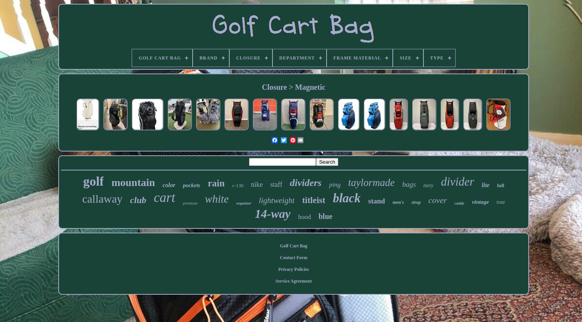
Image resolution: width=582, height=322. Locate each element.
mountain (133, 182)
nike (257, 184)
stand (376, 201)
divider (457, 181)
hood (304, 216)
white (217, 199)
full (500, 185)
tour (500, 202)
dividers (306, 182)
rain (216, 183)
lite (485, 185)
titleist (313, 200)
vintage (480, 202)
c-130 (238, 185)
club (138, 200)
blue (326, 216)
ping (335, 184)
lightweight (277, 200)
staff (276, 184)
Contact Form (293, 257)
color (169, 185)
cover (437, 200)
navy (428, 185)
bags (409, 184)
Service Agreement (293, 281)
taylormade (371, 182)
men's (398, 202)
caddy (459, 203)
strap (416, 202)
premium (190, 203)
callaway (102, 198)
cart (164, 197)
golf (93, 181)
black (347, 198)
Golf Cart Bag (294, 246)
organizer (243, 203)
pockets (191, 185)
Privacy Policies (294, 269)
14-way (273, 213)
